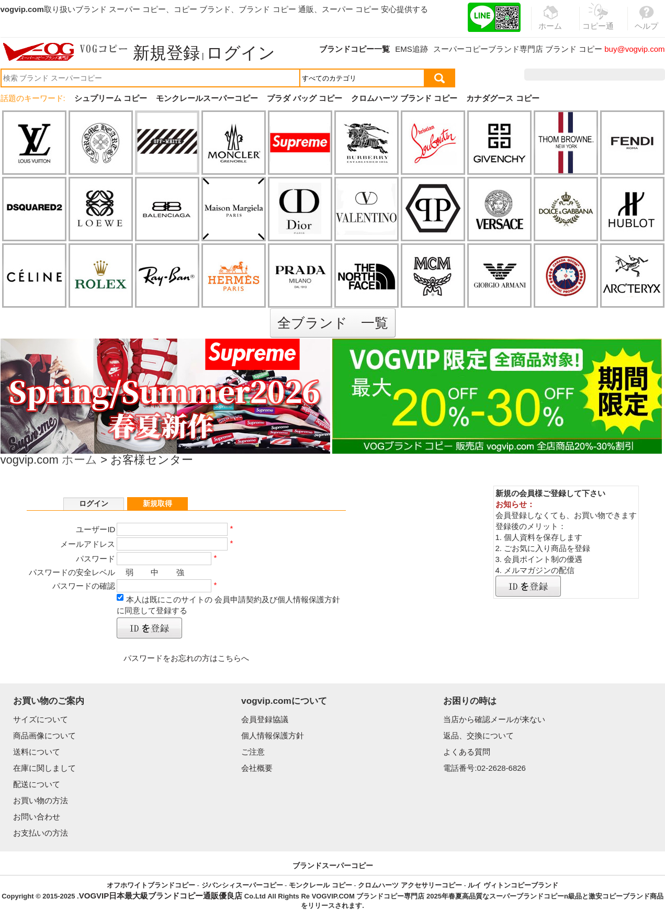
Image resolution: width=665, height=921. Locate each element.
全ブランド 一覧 (332, 323)
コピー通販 (598, 23)
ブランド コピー (573, 48)
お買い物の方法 (40, 800)
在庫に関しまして (44, 767)
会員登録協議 (264, 719)
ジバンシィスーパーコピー (242, 885)
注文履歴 (552, 75)
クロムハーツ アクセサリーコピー (410, 885)
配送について (36, 784)
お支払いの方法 (40, 832)
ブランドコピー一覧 (354, 48)
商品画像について (44, 735)
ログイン (240, 52)
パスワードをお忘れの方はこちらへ (186, 658)
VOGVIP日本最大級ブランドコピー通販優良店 (161, 895)
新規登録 (166, 52)
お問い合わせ (36, 816)
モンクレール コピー (320, 885)
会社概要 (257, 767)
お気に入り (598, 75)
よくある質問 (466, 751)
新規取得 (157, 503)
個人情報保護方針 (272, 735)
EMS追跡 (411, 48)
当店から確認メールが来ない (494, 719)
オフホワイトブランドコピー (151, 885)
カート (641, 75)
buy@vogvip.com (634, 48)
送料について (36, 751)
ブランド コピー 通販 (276, 9)
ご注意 (253, 751)
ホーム (79, 460)
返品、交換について (478, 735)
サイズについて (40, 719)
